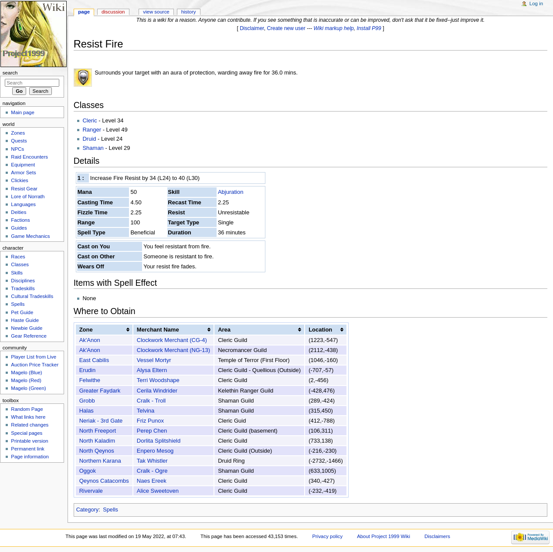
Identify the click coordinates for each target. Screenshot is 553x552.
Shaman (92, 148)
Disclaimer (252, 28)
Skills (17, 272)
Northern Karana (100, 460)
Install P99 (369, 28)
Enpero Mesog (155, 450)
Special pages (26, 433)
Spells (110, 510)
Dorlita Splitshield (158, 440)
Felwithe (89, 380)
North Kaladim (97, 440)
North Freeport (97, 430)
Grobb (87, 400)
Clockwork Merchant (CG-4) (172, 340)
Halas (86, 410)
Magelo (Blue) (26, 372)
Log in (536, 3)
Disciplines (23, 280)
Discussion (113, 11)
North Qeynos (96, 450)
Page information (30, 456)
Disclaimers (437, 536)
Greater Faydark (100, 390)
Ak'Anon (89, 340)
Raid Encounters (29, 156)
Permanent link (27, 448)
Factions (20, 220)
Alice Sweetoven (158, 491)
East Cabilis (94, 360)
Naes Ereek (151, 480)
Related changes (29, 424)
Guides (19, 227)
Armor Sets (23, 172)
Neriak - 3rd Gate (101, 420)
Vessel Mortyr (154, 360)
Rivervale (91, 491)
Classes (20, 264)
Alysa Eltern (152, 370)
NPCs (17, 149)
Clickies (19, 180)
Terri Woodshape (158, 380)
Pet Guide (22, 312)
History (188, 11)
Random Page (27, 409)
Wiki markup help (334, 28)
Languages (23, 204)
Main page (22, 112)
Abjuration (231, 192)
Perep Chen (152, 430)
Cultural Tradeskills (32, 296)
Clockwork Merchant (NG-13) (173, 350)
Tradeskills (22, 288)
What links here (28, 417)
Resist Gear (24, 188)
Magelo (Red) (26, 380)
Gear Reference (29, 336)
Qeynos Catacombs (104, 480)
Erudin (87, 370)
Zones (18, 132)
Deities (18, 212)
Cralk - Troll (151, 400)
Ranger (91, 129)
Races (18, 256)
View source (156, 11)
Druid (89, 138)
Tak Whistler (152, 460)
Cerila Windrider (157, 390)
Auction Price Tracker (34, 364)
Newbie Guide (26, 328)
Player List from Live (33, 356)
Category (87, 510)
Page (84, 11)
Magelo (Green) (28, 388)
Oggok (87, 470)
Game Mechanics (30, 236)
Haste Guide (25, 320)
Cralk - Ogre (152, 470)
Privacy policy (327, 536)
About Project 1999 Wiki (383, 536)
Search (10, 72)
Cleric (89, 120)
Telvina (145, 410)
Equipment (23, 164)
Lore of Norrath (27, 196)
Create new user (286, 28)
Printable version (29, 441)
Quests (19, 140)
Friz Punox (150, 420)
